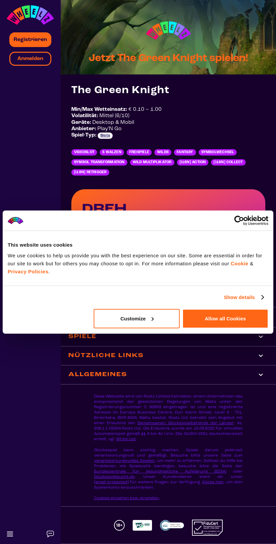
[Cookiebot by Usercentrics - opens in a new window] (239, 221)
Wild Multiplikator (152, 162)
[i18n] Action (193, 162)
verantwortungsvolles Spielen (124, 461)
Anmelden (30, 58)
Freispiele (139, 152)
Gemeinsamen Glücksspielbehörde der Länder (185, 423)
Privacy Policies (28, 271)
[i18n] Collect (228, 162)
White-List (126, 439)
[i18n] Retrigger (90, 172)
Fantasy (185, 152)
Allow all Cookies (225, 318)
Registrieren (30, 39)
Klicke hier (213, 482)
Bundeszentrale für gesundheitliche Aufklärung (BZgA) (160, 472)
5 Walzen (111, 152)
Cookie (239, 263)
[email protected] (111, 482)
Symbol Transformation (99, 162)
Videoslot (84, 152)
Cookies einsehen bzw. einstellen (126, 498)
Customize (137, 318)
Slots (105, 136)
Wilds (163, 152)
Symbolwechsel (217, 152)
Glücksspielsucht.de (114, 477)
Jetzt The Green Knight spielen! (168, 58)
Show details (239, 297)
